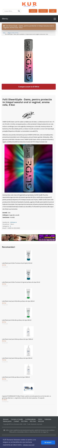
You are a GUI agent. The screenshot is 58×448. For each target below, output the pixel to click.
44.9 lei (4, 303)
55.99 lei (4, 400)
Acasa (4, 33)
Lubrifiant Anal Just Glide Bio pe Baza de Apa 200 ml (18, 301)
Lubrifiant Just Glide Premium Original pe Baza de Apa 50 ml (21, 282)
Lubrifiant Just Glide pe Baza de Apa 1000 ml (16, 377)
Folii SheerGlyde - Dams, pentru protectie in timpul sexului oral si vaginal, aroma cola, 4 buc (28, 27)
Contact (16, 421)
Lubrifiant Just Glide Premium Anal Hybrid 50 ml (17, 263)
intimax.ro (13, 222)
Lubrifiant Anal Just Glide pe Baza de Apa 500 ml (17, 358)
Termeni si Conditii (17, 419)
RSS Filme (24, 421)
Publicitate (47, 419)
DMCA (40, 419)
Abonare (5, 419)
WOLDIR (41, 421)
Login (52, 11)
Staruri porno (7, 421)
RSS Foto (33, 421)
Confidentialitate (30, 419)
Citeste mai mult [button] (28, 445)
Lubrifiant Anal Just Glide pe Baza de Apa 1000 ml (17, 339)
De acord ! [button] (48, 442)
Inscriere (43, 11)
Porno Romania (14, 424)
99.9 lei (4, 341)
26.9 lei (4, 265)
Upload (33, 11)
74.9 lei (4, 360)
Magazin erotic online (13, 33)
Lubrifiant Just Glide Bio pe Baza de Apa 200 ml (16, 320)
